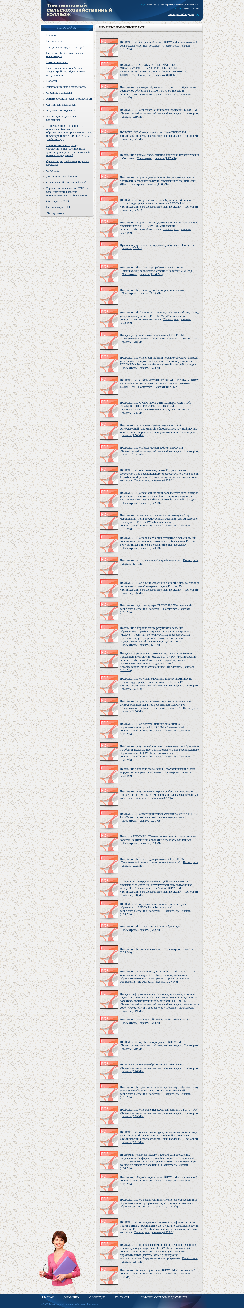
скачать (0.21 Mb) (133, 139)
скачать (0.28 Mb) (151, 367)
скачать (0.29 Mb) (133, 1116)
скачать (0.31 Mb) (167, 75)
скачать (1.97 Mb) (166, 158)
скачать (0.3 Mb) (132, 248)
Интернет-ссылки (57, 62)
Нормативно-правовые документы (163, 1297)
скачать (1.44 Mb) (133, 563)
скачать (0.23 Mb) (167, 387)
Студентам (52, 170)
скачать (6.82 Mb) (151, 930)
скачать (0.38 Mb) (133, 895)
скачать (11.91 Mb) (151, 274)
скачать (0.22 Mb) (151, 503)
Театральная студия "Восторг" (65, 47)
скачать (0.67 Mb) (133, 1261)
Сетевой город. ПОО (59, 207)
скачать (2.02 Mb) (133, 865)
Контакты (122, 1297)
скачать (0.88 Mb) (151, 1022)
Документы (72, 1297)
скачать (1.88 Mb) (158, 184)
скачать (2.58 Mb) (133, 435)
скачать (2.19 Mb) (151, 293)
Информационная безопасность (66, 86)
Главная (51, 35)
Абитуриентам (55, 213)
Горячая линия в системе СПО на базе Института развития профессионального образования (67, 192)
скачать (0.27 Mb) (167, 981)
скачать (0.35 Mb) (133, 412)
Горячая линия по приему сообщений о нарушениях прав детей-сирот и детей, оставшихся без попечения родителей (69, 150)
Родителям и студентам (60, 110)
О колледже (97, 1297)
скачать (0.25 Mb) (133, 593)
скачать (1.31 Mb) (151, 644)
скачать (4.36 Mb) (133, 711)
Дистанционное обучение (62, 176)
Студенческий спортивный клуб (66, 182)
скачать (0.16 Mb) (133, 1071)
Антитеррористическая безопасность (69, 98)
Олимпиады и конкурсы (61, 104)
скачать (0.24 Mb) (133, 454)
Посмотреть (170, 45)
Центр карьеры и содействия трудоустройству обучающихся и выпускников (66, 72)
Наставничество (56, 41)
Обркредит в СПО (57, 201)
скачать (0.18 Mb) (133, 341)
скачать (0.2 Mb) (132, 210)
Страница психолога (59, 92)
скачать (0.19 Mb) (133, 116)
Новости (51, 80)
